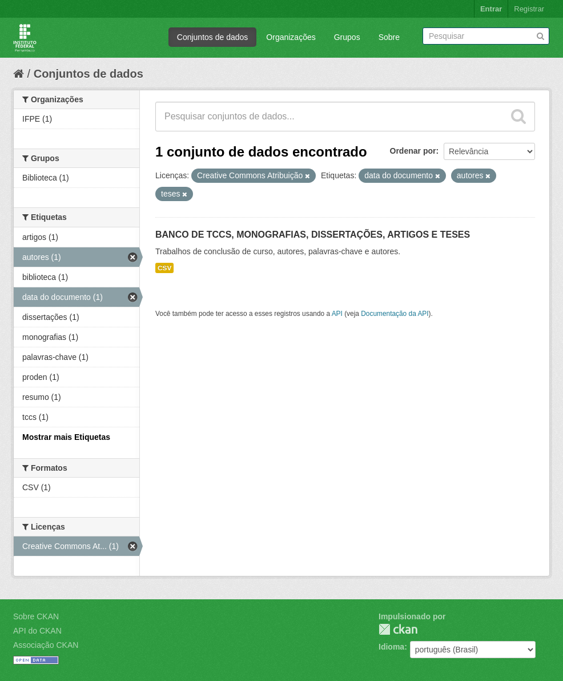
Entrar (491, 9)
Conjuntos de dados (212, 37)
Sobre (389, 37)
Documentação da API (394, 314)
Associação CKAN (45, 645)
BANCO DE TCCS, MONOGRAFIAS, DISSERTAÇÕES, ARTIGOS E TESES (312, 234)
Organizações (290, 37)
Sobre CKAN (36, 616)
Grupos (347, 37)
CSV (164, 268)
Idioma (391, 646)
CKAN (398, 629)
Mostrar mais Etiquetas (66, 437)
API (337, 314)
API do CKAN (37, 630)
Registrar (529, 9)
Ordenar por (413, 150)
